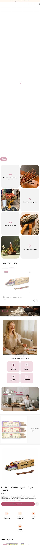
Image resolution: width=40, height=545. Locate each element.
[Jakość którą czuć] (26, 378)
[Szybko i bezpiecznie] (13, 378)
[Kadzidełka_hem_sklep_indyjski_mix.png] (20, 466)
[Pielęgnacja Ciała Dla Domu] (29, 247)
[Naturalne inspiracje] (26, 366)
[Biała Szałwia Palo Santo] (10, 223)
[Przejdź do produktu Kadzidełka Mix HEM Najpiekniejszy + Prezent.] (17, 282)
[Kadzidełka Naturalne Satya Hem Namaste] (10, 176)
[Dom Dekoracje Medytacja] (29, 200)
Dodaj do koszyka (18, 504)
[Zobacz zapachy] (3, 159)
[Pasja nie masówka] (13, 366)
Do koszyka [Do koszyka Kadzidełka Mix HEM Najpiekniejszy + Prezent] (29, 293)
